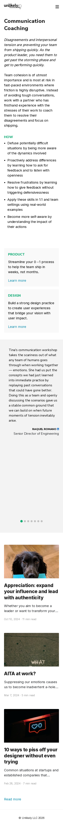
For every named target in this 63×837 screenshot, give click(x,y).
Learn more (17, 280)
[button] (21, 521)
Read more (12, 799)
